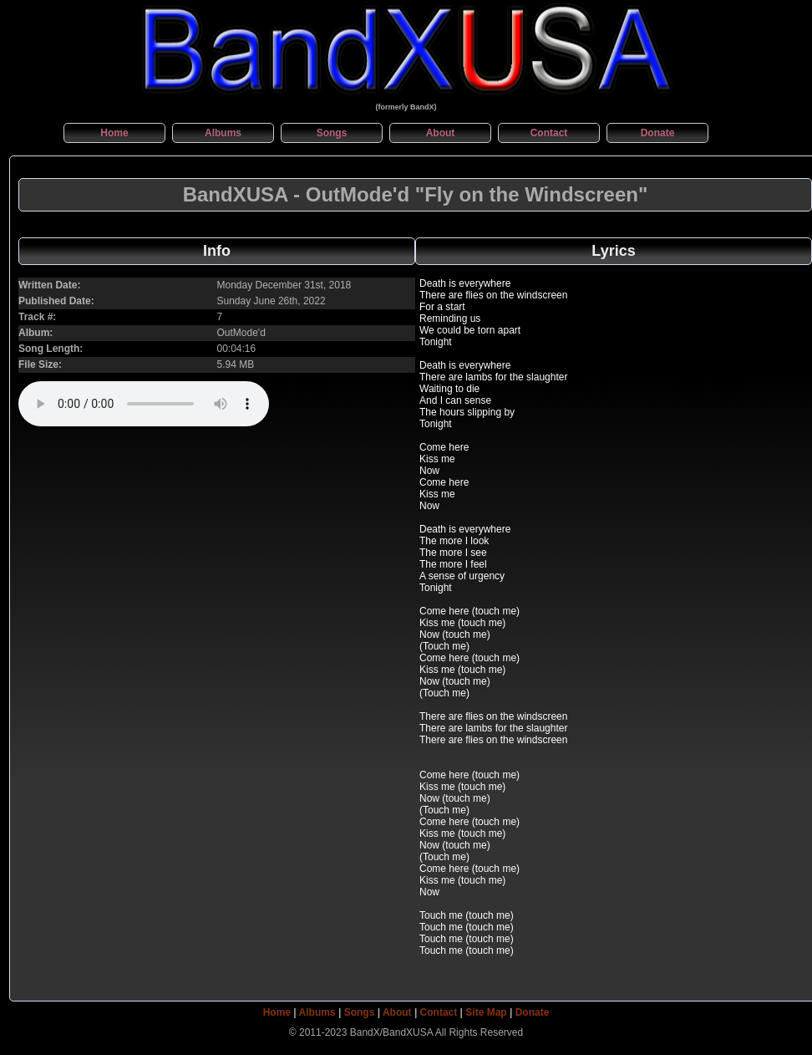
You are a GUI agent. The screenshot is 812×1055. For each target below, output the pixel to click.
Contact (549, 133)
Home (114, 133)
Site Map (485, 1012)
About (440, 133)
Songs (332, 133)
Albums (223, 133)
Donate (658, 133)
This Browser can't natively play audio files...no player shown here (143, 403)
